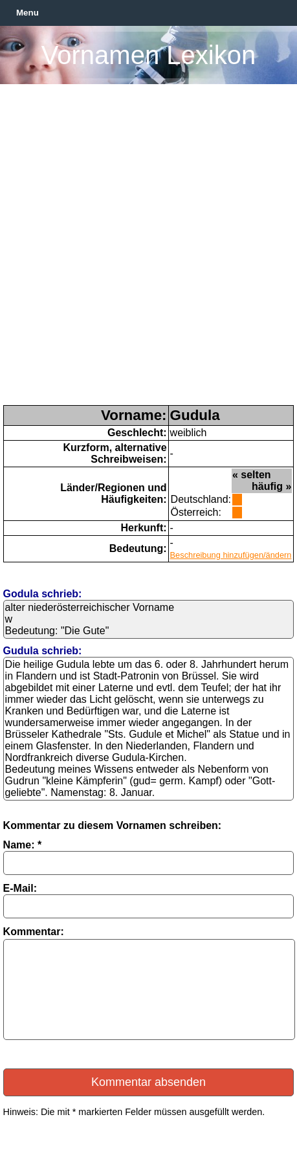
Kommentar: (33, 931)
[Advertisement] (148, 250)
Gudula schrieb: (42, 650)
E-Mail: (20, 888)
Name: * (22, 844)
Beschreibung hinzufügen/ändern (231, 555)
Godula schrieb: (42, 593)
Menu (27, 12)
